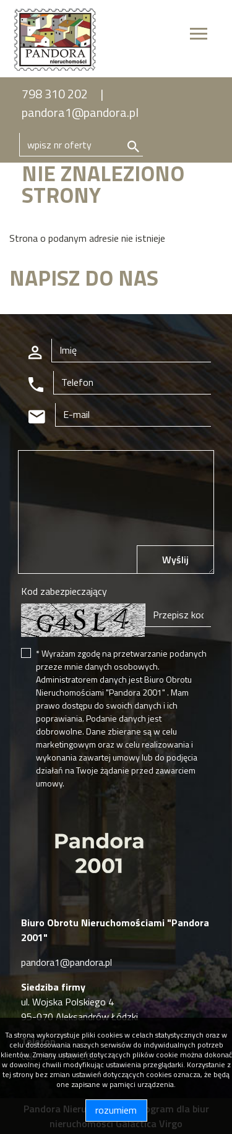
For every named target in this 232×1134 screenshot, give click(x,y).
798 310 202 (55, 93)
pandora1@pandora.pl (80, 112)
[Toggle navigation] (198, 36)
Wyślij (175, 559)
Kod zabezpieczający (64, 591)
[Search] (81, 144)
